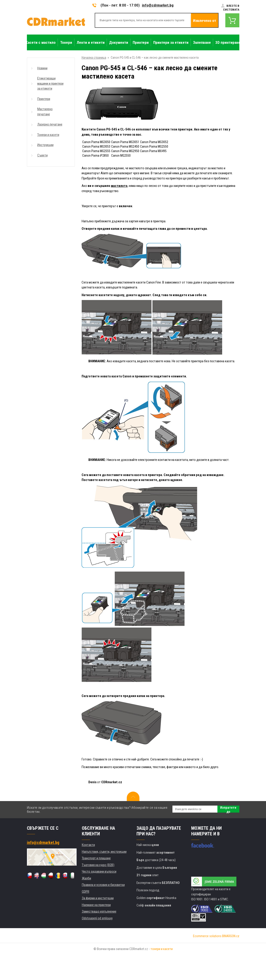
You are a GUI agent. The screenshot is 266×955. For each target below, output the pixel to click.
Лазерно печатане (49, 124)
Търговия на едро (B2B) (98, 865)
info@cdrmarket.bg (158, 5)
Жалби (86, 878)
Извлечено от (204, 20)
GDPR (85, 892)
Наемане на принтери (96, 905)
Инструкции (45, 145)
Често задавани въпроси (99, 871)
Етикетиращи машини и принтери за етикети (50, 83)
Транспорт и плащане (96, 858)
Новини (42, 68)
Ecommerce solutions (207, 936)
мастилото (119, 186)
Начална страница (94, 57)
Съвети (42, 155)
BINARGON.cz (230, 936)
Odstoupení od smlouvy (97, 918)
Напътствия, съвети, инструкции (104, 852)
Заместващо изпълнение (99, 911)
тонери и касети (162, 949)
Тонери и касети (48, 135)
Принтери (43, 99)
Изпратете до (228, 809)
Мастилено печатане (45, 111)
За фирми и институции (98, 898)
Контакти (88, 845)
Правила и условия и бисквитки (103, 885)
